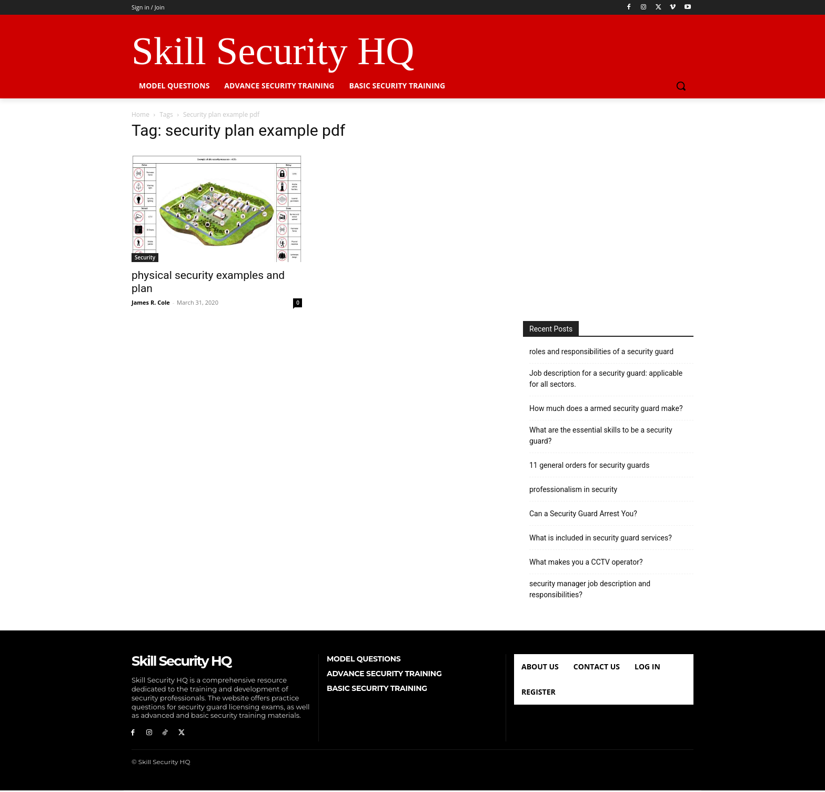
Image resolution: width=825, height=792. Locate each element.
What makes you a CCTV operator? (586, 562)
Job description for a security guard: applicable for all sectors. (605, 378)
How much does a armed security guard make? (606, 408)
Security (145, 257)
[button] (680, 85)
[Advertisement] (608, 213)
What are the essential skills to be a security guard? (600, 435)
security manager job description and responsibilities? (589, 589)
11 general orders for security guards (589, 465)
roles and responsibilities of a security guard (601, 351)
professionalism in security (573, 489)
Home (140, 114)
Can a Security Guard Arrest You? (583, 513)
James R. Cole (151, 302)
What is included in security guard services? (600, 538)
